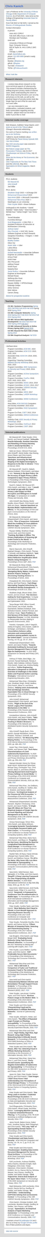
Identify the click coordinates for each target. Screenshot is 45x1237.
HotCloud (27, 424)
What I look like (11, 74)
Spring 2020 (16, 324)
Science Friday (25, 153)
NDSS (26, 383)
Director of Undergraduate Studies (18, 25)
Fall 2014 (32, 315)
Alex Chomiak (13, 231)
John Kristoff (12, 184)
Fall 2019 (22, 308)
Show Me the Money (13, 157)
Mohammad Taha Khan (16, 200)
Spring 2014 (12, 333)
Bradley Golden (13, 241)
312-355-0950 (18, 56)
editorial (15, 164)
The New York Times (28, 162)
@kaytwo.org (19, 61)
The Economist (29, 157)
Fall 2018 (30, 308)
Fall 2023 (29, 322)
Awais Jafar (12, 245)
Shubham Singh (14, 193)
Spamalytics (10, 166)
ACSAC (26, 385)
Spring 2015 (16, 310)
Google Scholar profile (29, 1223)
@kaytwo (16, 63)
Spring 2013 (16, 317)
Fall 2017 (24, 324)
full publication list (25, 1220)
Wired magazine (23, 166)
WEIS (26, 392)
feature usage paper (16, 149)
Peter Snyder (13, 204)
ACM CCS (27, 351)
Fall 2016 (33, 335)
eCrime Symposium (31, 374)
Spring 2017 (16, 315)
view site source (12, 1231)
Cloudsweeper (11, 153)
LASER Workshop (30, 394)
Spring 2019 (28, 328)
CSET (24, 413)
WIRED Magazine (12, 146)
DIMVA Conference (31, 415)
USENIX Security (30, 387)
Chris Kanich (14, 6)
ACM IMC (27, 349)
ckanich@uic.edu (19, 54)
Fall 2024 (22, 322)
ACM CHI (23, 356)
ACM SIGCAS (22, 403)
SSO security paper (16, 144)
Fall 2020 (15, 308)
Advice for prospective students (17, 296)
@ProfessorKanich (20, 68)
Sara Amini (12, 197)
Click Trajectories (12, 162)
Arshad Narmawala (15, 252)
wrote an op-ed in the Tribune (17, 127)
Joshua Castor (13, 229)
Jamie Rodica (13, 271)
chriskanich (19, 66)
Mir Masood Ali (13, 182)
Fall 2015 (24, 315)
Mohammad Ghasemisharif (18, 195)
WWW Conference (31, 399)
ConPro (26, 378)
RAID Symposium (30, 408)
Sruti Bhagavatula (14, 222)
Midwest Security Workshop (18, 362)
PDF (34, 562)
